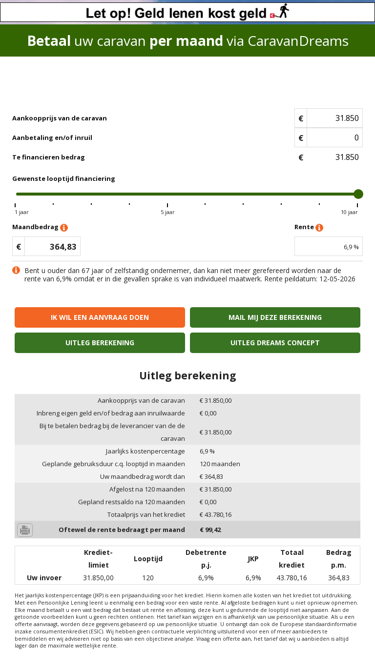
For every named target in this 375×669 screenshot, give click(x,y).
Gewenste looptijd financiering (63, 178)
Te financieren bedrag (48, 157)
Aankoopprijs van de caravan (59, 118)
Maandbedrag (40, 227)
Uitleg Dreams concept (275, 342)
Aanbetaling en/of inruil (52, 137)
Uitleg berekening (99, 342)
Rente (308, 227)
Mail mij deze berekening (275, 317)
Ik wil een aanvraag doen (100, 317)
